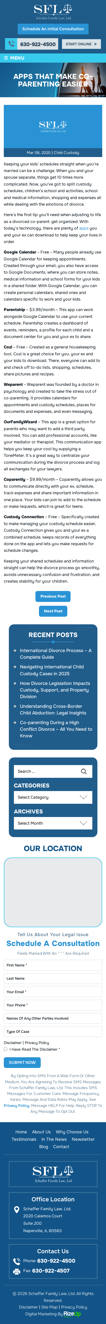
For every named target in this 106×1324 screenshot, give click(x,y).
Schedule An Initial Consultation (53, 29)
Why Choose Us (72, 1132)
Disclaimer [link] (28, 1307)
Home (21, 1132)
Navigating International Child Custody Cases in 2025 (52, 670)
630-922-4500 (38, 44)
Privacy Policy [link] (74, 1307)
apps (84, 228)
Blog (43, 1146)
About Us (41, 1132)
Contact (61, 1146)
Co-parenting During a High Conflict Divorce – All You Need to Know (56, 729)
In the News (54, 1139)
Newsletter (83, 1139)
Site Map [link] (49, 1307)
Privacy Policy (37, 1042)
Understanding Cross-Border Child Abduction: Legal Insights (53, 709)
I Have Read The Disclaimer (35, 1049)
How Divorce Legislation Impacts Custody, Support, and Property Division (55, 690)
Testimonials (24, 1139)
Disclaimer (13, 1042)
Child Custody (66, 152)
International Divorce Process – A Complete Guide (56, 654)
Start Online (79, 44)
